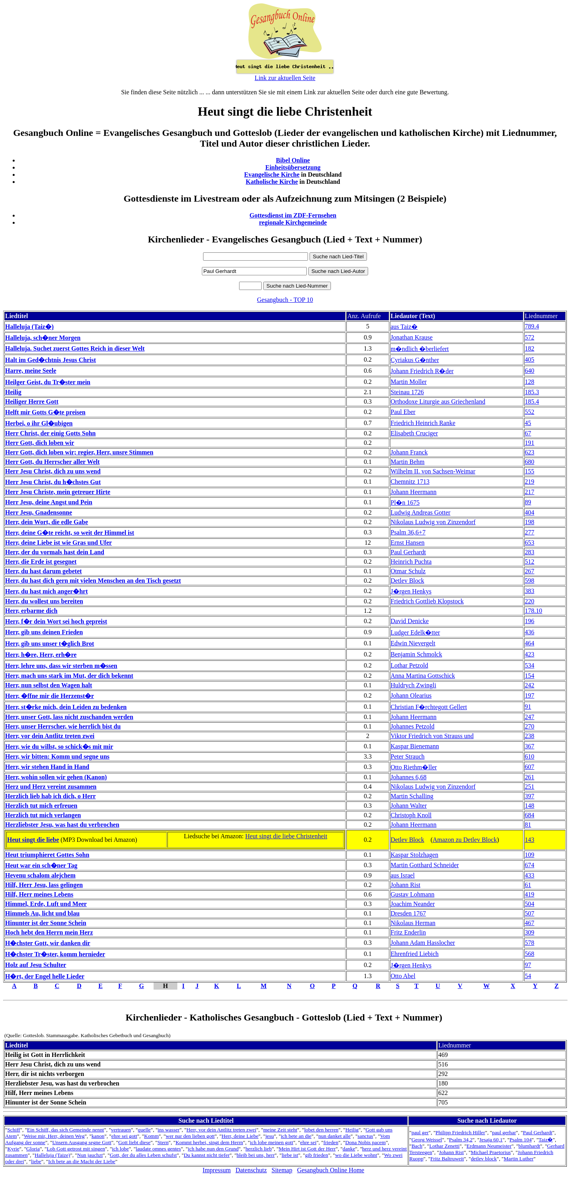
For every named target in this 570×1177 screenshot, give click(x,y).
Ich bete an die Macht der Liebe (81, 1161)
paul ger (419, 1132)
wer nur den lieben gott (190, 1136)
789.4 (532, 326)
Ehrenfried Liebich (415, 953)
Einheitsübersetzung (293, 167)
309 (529, 932)
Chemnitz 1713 (410, 481)
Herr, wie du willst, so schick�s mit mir (59, 746)
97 (528, 964)
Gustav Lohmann (413, 894)
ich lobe (120, 1149)
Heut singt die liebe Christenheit (286, 836)
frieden (330, 1142)
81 (528, 824)
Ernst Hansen (408, 542)
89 (528, 502)
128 (529, 381)
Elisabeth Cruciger (414, 433)
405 (529, 359)
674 (529, 865)
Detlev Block (407, 580)
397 (529, 796)
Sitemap (282, 1170)
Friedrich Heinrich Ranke (423, 423)
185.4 (532, 401)
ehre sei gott (124, 1136)
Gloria (33, 1149)
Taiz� (546, 1140)
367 (529, 746)
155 (529, 471)
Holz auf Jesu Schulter (35, 964)
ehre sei (308, 1142)
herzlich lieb (258, 1149)
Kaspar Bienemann (415, 746)
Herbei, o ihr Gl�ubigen (38, 423)
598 (529, 580)
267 (529, 571)
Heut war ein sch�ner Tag (41, 865)
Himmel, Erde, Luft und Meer (46, 903)
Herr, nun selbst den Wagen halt (48, 685)
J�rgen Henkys (411, 591)
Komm (151, 1136)
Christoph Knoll (411, 815)
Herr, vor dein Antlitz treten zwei (49, 736)
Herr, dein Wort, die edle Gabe (46, 522)
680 (529, 461)
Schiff (13, 1130)
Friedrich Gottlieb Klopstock (427, 601)
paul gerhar (504, 1132)
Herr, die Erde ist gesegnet (40, 561)
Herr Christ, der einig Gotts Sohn (50, 433)
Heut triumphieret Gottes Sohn (47, 854)
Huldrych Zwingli (413, 685)
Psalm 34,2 (460, 1140)
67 (528, 433)
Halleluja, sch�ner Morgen (42, 337)
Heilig (13, 392)
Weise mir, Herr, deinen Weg (54, 1136)
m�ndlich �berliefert (420, 348)
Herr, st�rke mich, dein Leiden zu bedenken (66, 707)
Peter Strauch (408, 756)
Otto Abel (403, 976)
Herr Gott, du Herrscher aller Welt (52, 461)
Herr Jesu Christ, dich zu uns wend (53, 471)
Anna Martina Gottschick (423, 675)
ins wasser (168, 1130)
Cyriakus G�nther (415, 360)
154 (529, 675)
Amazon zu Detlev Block (465, 839)
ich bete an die (296, 1136)
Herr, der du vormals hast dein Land (54, 552)
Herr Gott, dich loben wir (39, 442)
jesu (269, 1136)
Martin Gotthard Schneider (425, 865)
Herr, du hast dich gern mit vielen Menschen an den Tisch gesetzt (93, 580)
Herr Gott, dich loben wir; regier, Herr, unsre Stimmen (79, 452)
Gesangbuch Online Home (330, 1170)
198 (529, 522)
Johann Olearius (411, 695)
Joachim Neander (413, 903)
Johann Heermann (414, 491)
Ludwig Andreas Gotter (420, 512)
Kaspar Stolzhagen (414, 854)
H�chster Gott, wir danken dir (47, 943)
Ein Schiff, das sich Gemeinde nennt (65, 1130)
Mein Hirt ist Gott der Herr (307, 1149)
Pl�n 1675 (405, 502)
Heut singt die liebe (33, 839)
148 (529, 805)
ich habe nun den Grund (213, 1149)
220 (529, 601)
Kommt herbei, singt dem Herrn (209, 1142)
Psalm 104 (520, 1140)
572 (529, 337)
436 (529, 632)
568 (529, 953)
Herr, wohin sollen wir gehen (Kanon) (56, 777)
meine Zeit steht (280, 1130)
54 (528, 976)
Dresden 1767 (408, 913)
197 (529, 695)
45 (528, 423)
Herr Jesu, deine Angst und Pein (48, 502)
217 (529, 491)
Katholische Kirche (272, 181)
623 (529, 452)
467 (529, 922)
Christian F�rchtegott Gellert (429, 707)
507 (529, 913)
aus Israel (403, 875)
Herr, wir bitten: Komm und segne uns (57, 756)
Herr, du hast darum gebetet (43, 571)
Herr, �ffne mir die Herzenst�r (49, 695)
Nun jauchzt (90, 1155)
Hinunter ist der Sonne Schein (45, 922)
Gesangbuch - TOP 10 (285, 299)
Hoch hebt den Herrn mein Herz (49, 932)
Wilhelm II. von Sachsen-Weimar (433, 471)
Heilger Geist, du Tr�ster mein (47, 382)
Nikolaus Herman (413, 922)
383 (529, 591)
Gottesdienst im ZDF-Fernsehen (292, 215)
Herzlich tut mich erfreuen (41, 805)
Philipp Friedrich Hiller (460, 1132)
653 (529, 542)
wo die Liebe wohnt (356, 1155)
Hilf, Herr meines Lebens (39, 894)
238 (529, 736)
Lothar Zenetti (444, 1146)
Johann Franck (409, 452)
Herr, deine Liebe (240, 1136)
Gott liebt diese (134, 1142)
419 (529, 894)
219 (529, 481)
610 (529, 756)
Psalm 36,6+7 (408, 532)
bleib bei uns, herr (256, 1155)
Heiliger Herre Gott (31, 401)
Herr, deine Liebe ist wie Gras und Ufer (58, 542)
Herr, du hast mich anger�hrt (46, 591)
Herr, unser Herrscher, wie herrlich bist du (63, 726)
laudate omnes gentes (158, 1149)
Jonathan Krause (412, 337)
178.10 (533, 610)
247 (529, 716)
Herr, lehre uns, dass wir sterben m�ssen (61, 665)
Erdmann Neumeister (489, 1146)
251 (529, 786)
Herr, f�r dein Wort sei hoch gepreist (56, 621)
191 (529, 442)
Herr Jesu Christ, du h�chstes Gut (53, 482)
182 (529, 348)
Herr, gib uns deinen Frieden (44, 632)
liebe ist (289, 1155)
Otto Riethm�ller (414, 767)
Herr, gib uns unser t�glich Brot (49, 643)
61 (528, 884)
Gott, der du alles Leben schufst (143, 1155)
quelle (144, 1130)
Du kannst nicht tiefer (207, 1155)
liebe (36, 1161)
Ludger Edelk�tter (415, 632)
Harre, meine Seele (30, 370)
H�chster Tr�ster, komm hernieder (55, 954)
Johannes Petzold (413, 726)
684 (529, 815)
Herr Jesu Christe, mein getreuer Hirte (57, 491)
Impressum (217, 1170)
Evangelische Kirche (272, 174)
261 (529, 777)
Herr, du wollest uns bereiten (44, 601)
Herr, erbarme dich (31, 610)
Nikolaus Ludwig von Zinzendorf (433, 522)
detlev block (484, 1159)
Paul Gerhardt (408, 552)
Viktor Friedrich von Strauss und (432, 736)
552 (529, 411)
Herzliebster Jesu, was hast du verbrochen (62, 824)
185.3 (532, 392)
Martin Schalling (412, 796)
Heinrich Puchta (411, 561)
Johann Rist (405, 884)
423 (529, 654)
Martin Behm (408, 461)
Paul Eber (403, 411)
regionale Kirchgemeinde (293, 222)
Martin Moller (409, 381)
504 (529, 903)
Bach (416, 1146)
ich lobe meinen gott (271, 1142)
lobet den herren (321, 1130)
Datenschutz (251, 1170)
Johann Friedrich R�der (422, 371)
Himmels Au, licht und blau (42, 913)
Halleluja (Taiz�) (29, 326)
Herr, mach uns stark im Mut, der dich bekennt (69, 675)
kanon (97, 1136)
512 (529, 561)
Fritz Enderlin (408, 932)
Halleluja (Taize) (52, 1155)
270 (529, 726)
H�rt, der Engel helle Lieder (44, 976)
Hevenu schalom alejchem (40, 875)
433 (529, 875)
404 (529, 512)
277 (529, 532)
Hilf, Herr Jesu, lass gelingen (44, 884)
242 (529, 685)
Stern (163, 1142)
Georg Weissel (426, 1140)
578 (529, 942)
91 (528, 706)
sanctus (365, 1136)
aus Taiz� (404, 326)
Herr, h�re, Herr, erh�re (40, 654)
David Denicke (410, 621)
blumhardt (529, 1146)
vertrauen (121, 1130)
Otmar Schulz (408, 571)
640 (529, 370)
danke (348, 1149)
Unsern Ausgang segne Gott (81, 1142)
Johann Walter (409, 805)
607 (529, 766)
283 (529, 552)
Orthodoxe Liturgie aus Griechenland (438, 401)
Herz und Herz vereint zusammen (51, 786)
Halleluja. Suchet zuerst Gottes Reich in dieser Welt (74, 348)
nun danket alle (334, 1136)
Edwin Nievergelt (413, 643)
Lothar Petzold (409, 665)
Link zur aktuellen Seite (285, 77)
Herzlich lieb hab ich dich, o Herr (50, 796)
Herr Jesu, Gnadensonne (38, 512)
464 (529, 643)
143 (529, 839)
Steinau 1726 (407, 392)
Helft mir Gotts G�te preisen (45, 412)
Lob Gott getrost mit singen (76, 1149)
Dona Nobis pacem (365, 1142)
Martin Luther (519, 1159)
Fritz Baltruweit (447, 1159)
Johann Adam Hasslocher (423, 942)
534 (529, 665)
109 (529, 854)
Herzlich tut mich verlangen (43, 815)
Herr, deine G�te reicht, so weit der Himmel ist (69, 532)
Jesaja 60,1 (490, 1140)
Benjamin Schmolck (416, 654)
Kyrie (13, 1149)
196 (529, 621)
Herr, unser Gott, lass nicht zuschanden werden (69, 716)
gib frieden (316, 1155)
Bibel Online (293, 160)
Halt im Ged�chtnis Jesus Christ (50, 360)
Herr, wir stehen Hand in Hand (47, 766)
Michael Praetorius (491, 1152)
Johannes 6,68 (409, 777)
